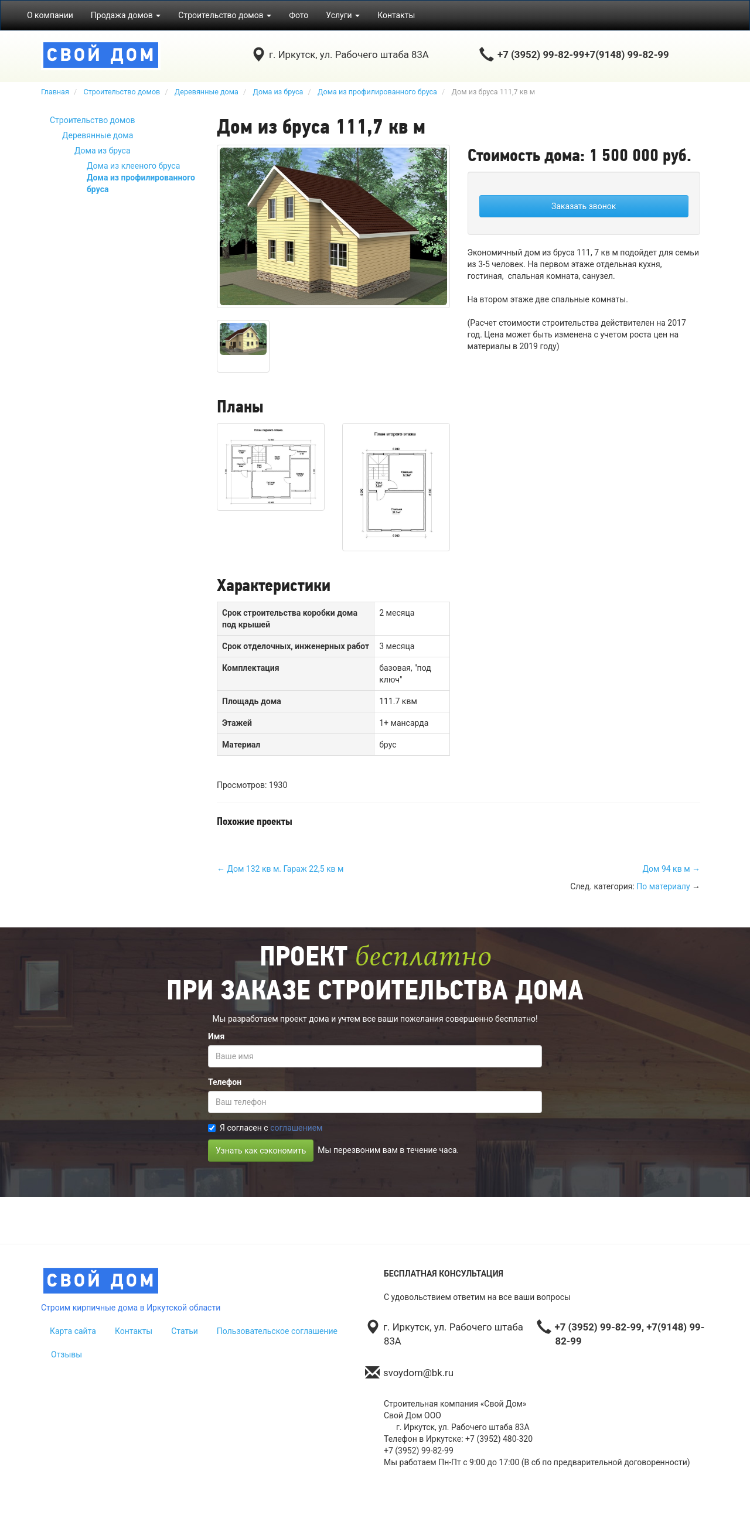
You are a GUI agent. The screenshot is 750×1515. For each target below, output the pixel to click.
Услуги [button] (343, 15)
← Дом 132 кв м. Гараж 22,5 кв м (280, 868)
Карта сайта (73, 1331)
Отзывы (66, 1354)
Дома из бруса (102, 150)
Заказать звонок (583, 206)
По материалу (663, 886)
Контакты (396, 15)
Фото (298, 15)
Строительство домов (92, 120)
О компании (50, 15)
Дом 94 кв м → (671, 868)
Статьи (184, 1331)
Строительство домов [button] (224, 15)
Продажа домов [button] (126, 15)
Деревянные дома (97, 135)
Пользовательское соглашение (277, 1331)
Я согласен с (265, 1127)
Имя (216, 1036)
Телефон (224, 1082)
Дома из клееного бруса (133, 165)
